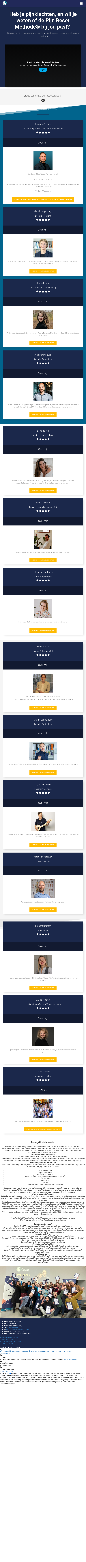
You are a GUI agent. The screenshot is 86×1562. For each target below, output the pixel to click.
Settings (24, 1351)
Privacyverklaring (6, 1339)
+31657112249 (12, 1328)
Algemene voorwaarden (9, 1337)
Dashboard (15, 1351)
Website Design (36, 1351)
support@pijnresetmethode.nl (17, 1330)
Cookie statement (6, 1343)
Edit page (5, 1351)
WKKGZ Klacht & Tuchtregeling (11, 1341)
